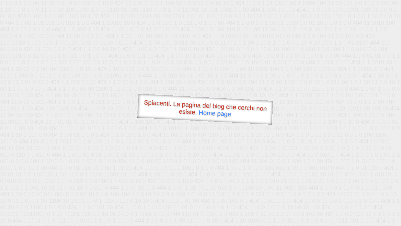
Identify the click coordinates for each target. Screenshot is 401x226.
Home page (215, 113)
